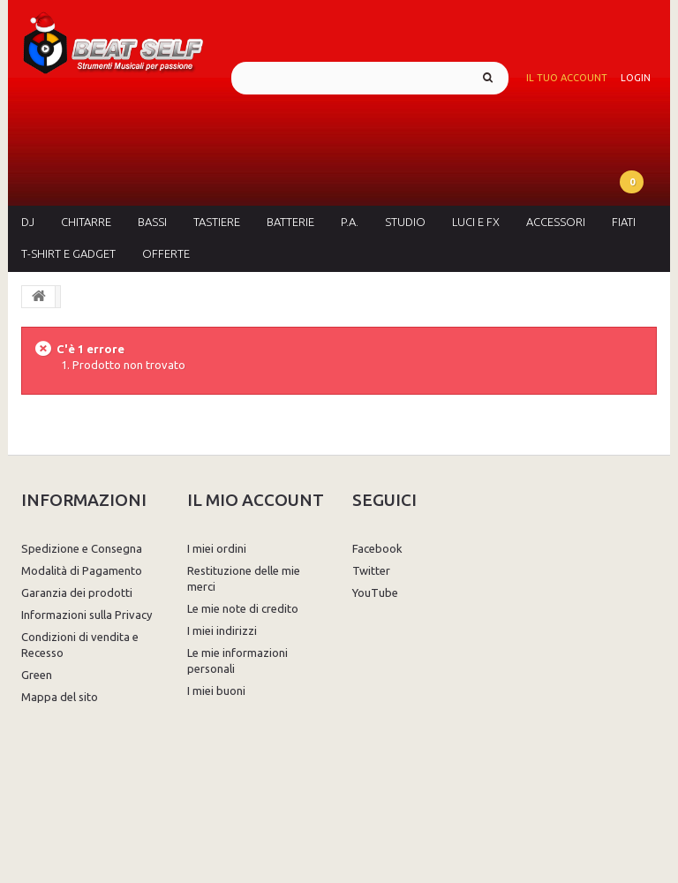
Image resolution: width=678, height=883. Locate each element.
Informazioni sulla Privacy (86, 614)
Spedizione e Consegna (81, 548)
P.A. (349, 221)
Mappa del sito (59, 697)
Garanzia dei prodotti (76, 592)
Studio (405, 221)
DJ (27, 221)
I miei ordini (216, 548)
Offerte (166, 253)
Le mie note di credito (242, 608)
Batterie (290, 221)
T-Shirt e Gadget (68, 253)
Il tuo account (566, 77)
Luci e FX (476, 221)
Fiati (624, 221)
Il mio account (255, 499)
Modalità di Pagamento (81, 570)
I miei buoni (216, 690)
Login (636, 77)
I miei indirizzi (222, 630)
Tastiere (216, 221)
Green (36, 674)
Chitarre (86, 221)
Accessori (555, 221)
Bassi (152, 221)
